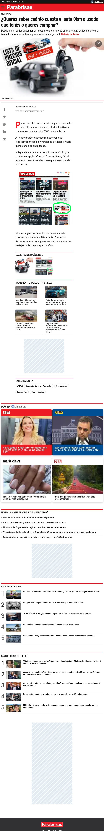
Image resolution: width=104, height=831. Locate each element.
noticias (39, 428)
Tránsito (52, 815)
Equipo (69, 810)
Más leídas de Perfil (15, 615)
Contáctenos (45, 810)
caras (13, 428)
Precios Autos (61, 407)
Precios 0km (77, 407)
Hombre (70, 800)
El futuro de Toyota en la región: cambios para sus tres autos (34, 487)
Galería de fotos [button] (70, 35)
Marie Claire (45, 800)
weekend (91, 428)
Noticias (31, 800)
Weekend (83, 800)
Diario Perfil (7, 800)
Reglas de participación (87, 810)
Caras (20, 800)
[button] (98, 44)
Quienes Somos (28, 810)
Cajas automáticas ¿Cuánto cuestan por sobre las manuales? (34, 482)
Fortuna (58, 800)
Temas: (19, 407)
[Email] (4, 142)
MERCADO (6, 14)
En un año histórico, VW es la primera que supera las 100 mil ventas (37, 496)
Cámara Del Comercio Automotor (38, 407)
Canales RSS (12, 810)
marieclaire (65, 428)
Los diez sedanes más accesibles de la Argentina (28, 477)
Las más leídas (11, 546)
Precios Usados (92, 407)
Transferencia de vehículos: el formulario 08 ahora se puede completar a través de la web (49, 492)
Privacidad (59, 810)
